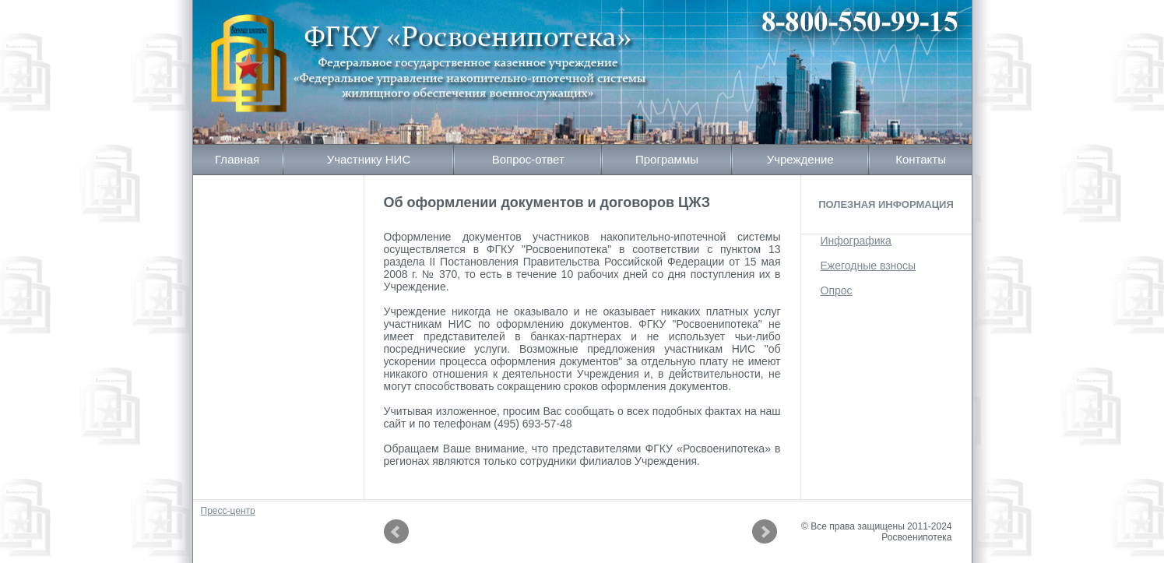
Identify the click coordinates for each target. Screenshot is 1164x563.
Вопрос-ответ (528, 159)
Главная (237, 159)
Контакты (920, 159)
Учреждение (800, 159)
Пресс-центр (228, 510)
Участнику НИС (369, 159)
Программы (666, 159)
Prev (396, 531)
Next (764, 531)
